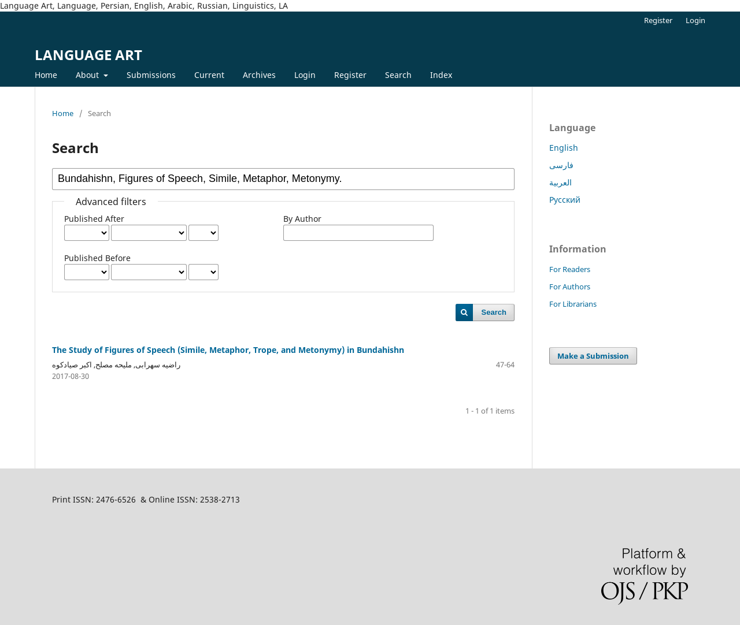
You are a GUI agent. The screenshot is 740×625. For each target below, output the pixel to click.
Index (441, 74)
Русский (564, 199)
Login (305, 74)
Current (209, 74)
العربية (560, 182)
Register (350, 74)
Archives (259, 74)
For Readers (569, 269)
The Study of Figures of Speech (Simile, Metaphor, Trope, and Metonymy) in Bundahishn (228, 349)
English (563, 147)
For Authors (569, 286)
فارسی (561, 164)
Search (398, 74)
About (88, 74)
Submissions (151, 74)
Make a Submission (593, 356)
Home (46, 74)
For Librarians (573, 304)
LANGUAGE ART (88, 54)
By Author (302, 218)
